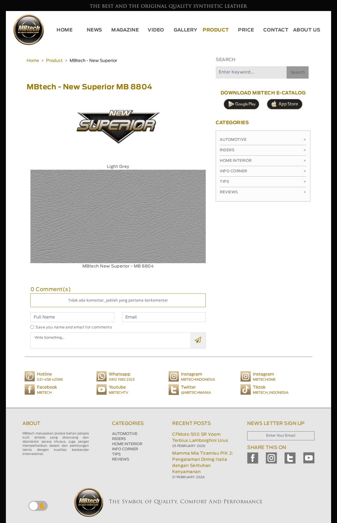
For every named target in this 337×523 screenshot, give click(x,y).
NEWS (94, 30)
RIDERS (119, 439)
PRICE (246, 30)
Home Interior (263, 161)
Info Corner (263, 171)
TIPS (116, 454)
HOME (64, 30)
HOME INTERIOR (127, 444)
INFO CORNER (125, 449)
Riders (263, 150)
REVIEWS (120, 459)
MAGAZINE (125, 30)
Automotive (263, 140)
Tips (263, 182)
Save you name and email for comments (74, 327)
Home (33, 61)
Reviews (263, 192)
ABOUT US (306, 30)
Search (297, 72)
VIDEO (156, 30)
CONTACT (276, 30)
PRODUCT (216, 30)
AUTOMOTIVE (124, 434)
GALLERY (186, 30)
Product (54, 61)
